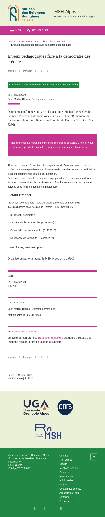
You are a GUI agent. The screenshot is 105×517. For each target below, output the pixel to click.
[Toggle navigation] (16, 30)
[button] (38, 30)
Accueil (11, 41)
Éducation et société (50, 337)
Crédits (63, 464)
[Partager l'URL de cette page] (47, 71)
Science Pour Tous (29, 41)
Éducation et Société (54, 41)
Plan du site (65, 459)
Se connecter (66, 501)
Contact (63, 455)
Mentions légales (68, 468)
